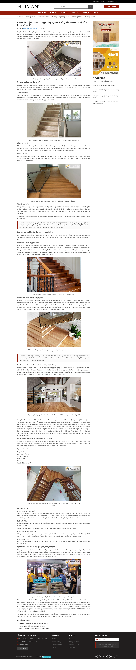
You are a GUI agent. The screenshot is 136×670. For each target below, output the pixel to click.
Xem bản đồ (22, 648)
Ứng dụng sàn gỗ (28, 28)
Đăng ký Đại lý (111, 6)
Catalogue (72, 639)
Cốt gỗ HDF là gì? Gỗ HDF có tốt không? (104, 85)
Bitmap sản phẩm (74, 642)
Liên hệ (95, 13)
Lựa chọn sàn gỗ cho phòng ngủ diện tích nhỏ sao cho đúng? (34, 628)
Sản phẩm (64, 13)
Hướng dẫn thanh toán (98, 1)
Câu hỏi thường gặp (57, 644)
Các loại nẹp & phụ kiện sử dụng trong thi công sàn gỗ (32, 626)
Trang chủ (42, 13)
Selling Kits (72, 647)
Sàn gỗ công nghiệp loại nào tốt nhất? (103, 81)
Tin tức (86, 13)
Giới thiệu (53, 13)
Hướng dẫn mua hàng (112, 1)
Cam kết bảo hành (74, 644)
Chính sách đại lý (56, 642)
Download (76, 13)
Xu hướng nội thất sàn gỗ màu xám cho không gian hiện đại (33, 623)
